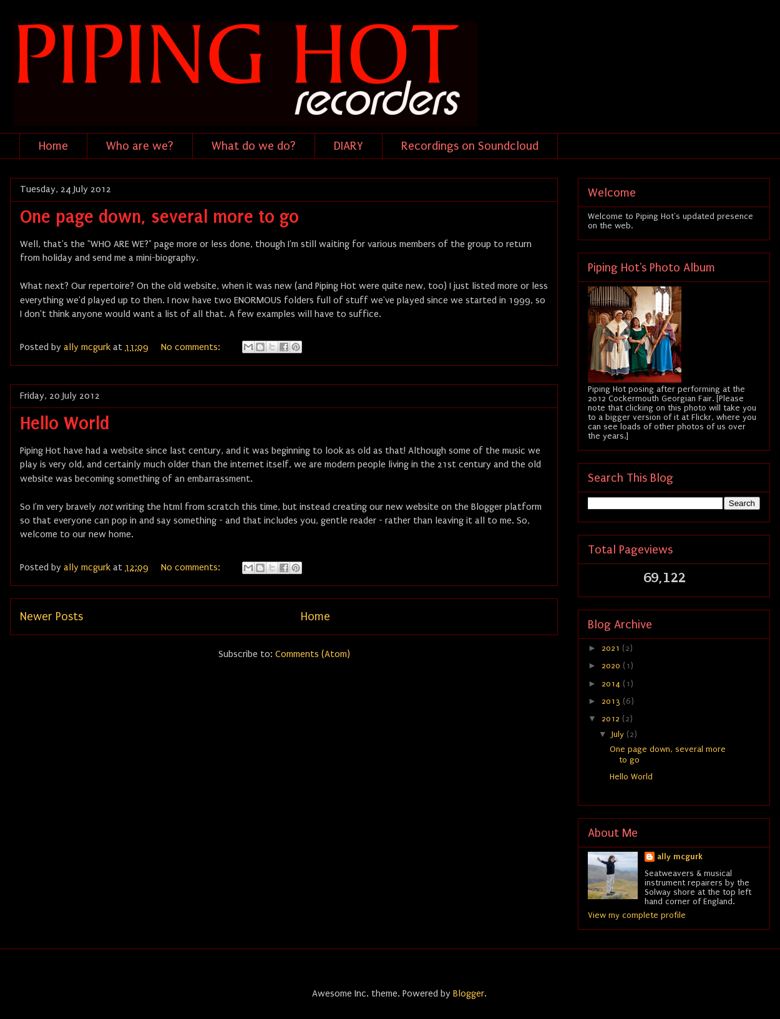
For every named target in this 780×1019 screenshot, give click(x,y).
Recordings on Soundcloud (470, 146)
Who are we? (139, 146)
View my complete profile (637, 915)
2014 (612, 683)
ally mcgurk (680, 856)
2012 (612, 718)
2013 (612, 701)
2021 (612, 648)
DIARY (348, 146)
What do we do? (254, 146)
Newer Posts (51, 616)
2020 (612, 665)
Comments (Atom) (312, 654)
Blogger (468, 993)
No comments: (192, 347)
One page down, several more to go (159, 217)
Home (53, 146)
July (619, 734)
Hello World (64, 423)
